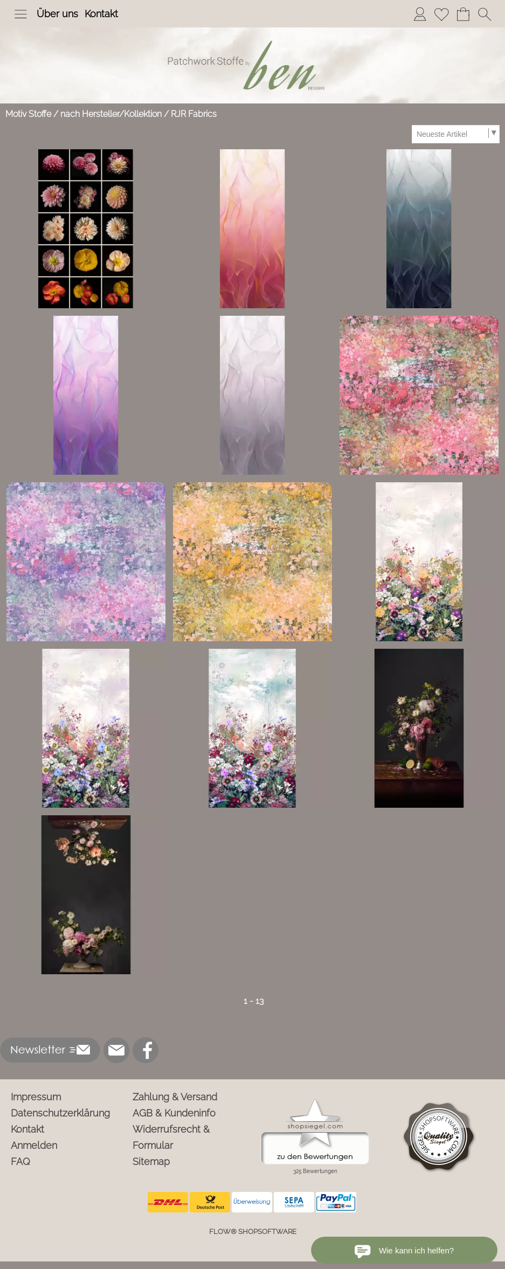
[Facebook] (145, 1050)
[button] (20, 14)
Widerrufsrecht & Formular (171, 1137)
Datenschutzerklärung (60, 1113)
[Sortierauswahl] (455, 134)
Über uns (57, 13)
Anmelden (34, 1145)
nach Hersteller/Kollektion (111, 114)
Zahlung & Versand (175, 1096)
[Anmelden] (420, 14)
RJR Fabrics (194, 114)
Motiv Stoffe (28, 114)
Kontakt (101, 13)
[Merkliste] (441, 14)
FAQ (20, 1161)
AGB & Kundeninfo (174, 1113)
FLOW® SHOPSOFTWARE (252, 1232)
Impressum (36, 1096)
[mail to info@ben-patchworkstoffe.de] (116, 1050)
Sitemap (151, 1161)
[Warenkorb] (463, 14)
